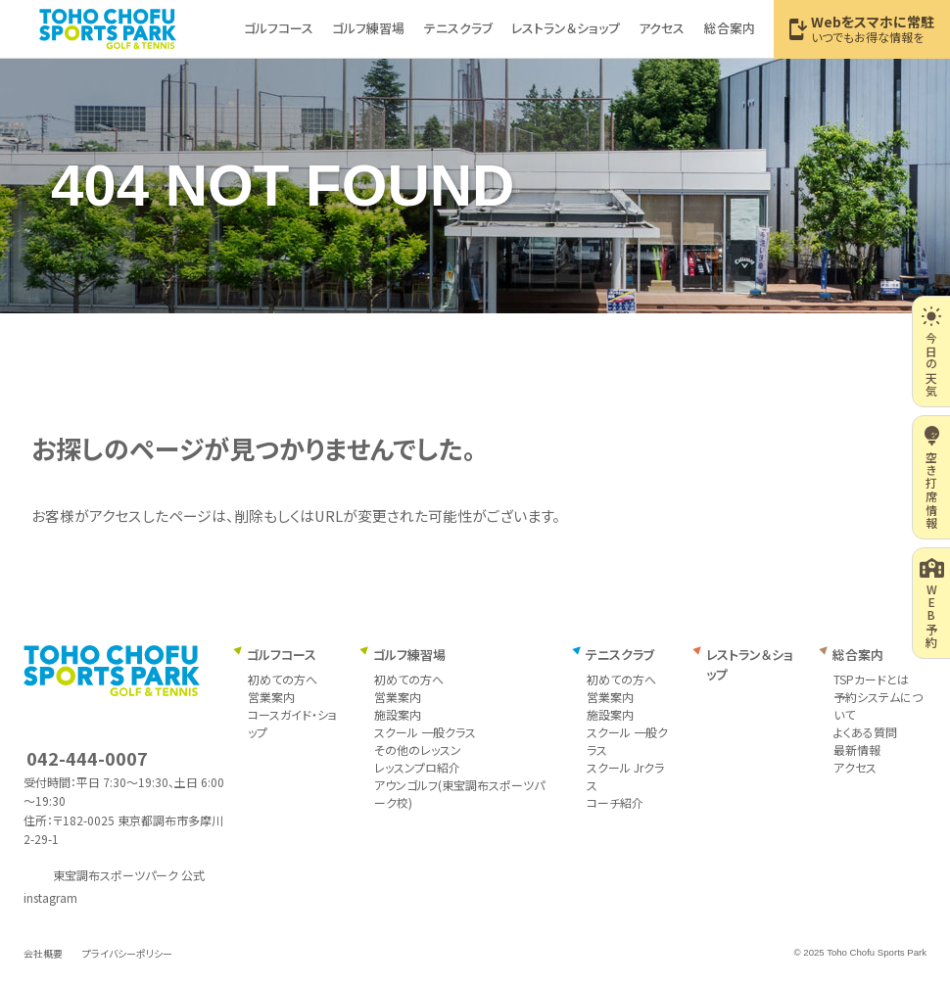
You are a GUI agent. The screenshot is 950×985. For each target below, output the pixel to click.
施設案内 (397, 714)
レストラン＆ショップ (749, 664)
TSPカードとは (871, 679)
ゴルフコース (281, 654)
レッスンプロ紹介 (417, 767)
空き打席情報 (932, 477)
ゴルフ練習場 (409, 654)
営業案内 (271, 696)
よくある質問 (865, 732)
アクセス (855, 767)
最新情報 (856, 749)
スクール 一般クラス (425, 732)
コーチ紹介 (615, 802)
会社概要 (43, 953)
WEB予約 (932, 603)
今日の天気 (931, 351)
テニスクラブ (620, 654)
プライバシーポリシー (127, 953)
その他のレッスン (417, 749)
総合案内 (857, 654)
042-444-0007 (87, 758)
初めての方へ (282, 679)
